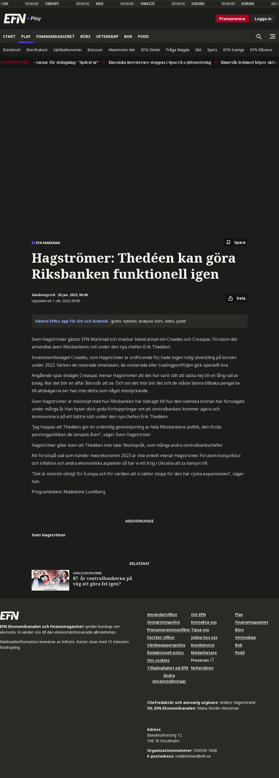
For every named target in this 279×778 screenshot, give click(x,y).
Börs (239, 629)
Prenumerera (232, 18)
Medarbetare (204, 652)
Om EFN (198, 614)
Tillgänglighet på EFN (167, 667)
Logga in (263, 18)
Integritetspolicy (163, 622)
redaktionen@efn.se (193, 756)
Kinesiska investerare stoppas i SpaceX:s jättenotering (163, 62)
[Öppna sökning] (258, 36)
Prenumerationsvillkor (168, 629)
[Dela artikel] (236, 298)
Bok (238, 645)
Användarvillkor (162, 614)
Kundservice (202, 645)
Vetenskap (245, 637)
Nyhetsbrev (202, 667)
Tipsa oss (200, 629)
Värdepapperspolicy (166, 645)
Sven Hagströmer (49, 534)
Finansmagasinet (251, 622)
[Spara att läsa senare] (236, 242)
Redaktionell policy (165, 652)
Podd (240, 652)
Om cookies (158, 660)
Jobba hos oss (204, 637)
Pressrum (202, 660)
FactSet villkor (161, 637)
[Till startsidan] (24, 18)
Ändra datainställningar (169, 678)
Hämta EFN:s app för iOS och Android (71, 321)
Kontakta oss (204, 622)
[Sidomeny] (272, 36)
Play (239, 614)
